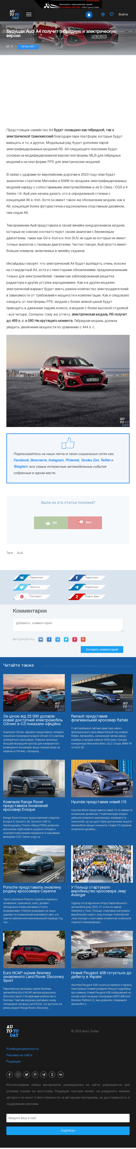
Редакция (13, 1063)
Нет (85, 522)
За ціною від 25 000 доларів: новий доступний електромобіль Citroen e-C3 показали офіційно (33, 721)
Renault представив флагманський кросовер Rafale (99, 719)
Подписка (68, 1132)
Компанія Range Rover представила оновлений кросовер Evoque (25, 807)
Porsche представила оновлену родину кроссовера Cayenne (32, 890)
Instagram (56, 460)
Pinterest (72, 460)
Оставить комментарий (102, 650)
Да (51, 522)
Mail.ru (57, 640)
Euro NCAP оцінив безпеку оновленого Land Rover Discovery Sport (33, 978)
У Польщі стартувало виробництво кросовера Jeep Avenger (98, 892)
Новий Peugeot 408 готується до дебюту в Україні (101, 976)
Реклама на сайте (19, 1056)
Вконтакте (38, 460)
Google (83, 640)
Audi (20, 553)
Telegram (20, 466)
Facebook (20, 460)
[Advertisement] (68, 91)
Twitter (105, 460)
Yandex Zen (90, 460)
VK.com (40, 640)
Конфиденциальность (22, 1050)
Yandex (74, 640)
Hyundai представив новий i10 (98, 803)
